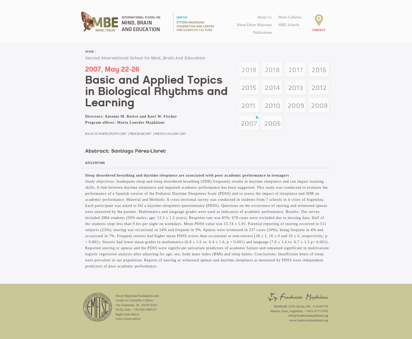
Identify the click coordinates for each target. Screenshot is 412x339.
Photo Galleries (290, 17)
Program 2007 (140, 133)
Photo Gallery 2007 (170, 133)
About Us (264, 17)
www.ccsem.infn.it (128, 319)
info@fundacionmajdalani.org (308, 315)
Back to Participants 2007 (105, 133)
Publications (262, 32)
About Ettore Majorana (254, 25)
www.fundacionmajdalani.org (308, 320)
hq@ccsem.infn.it (127, 314)
